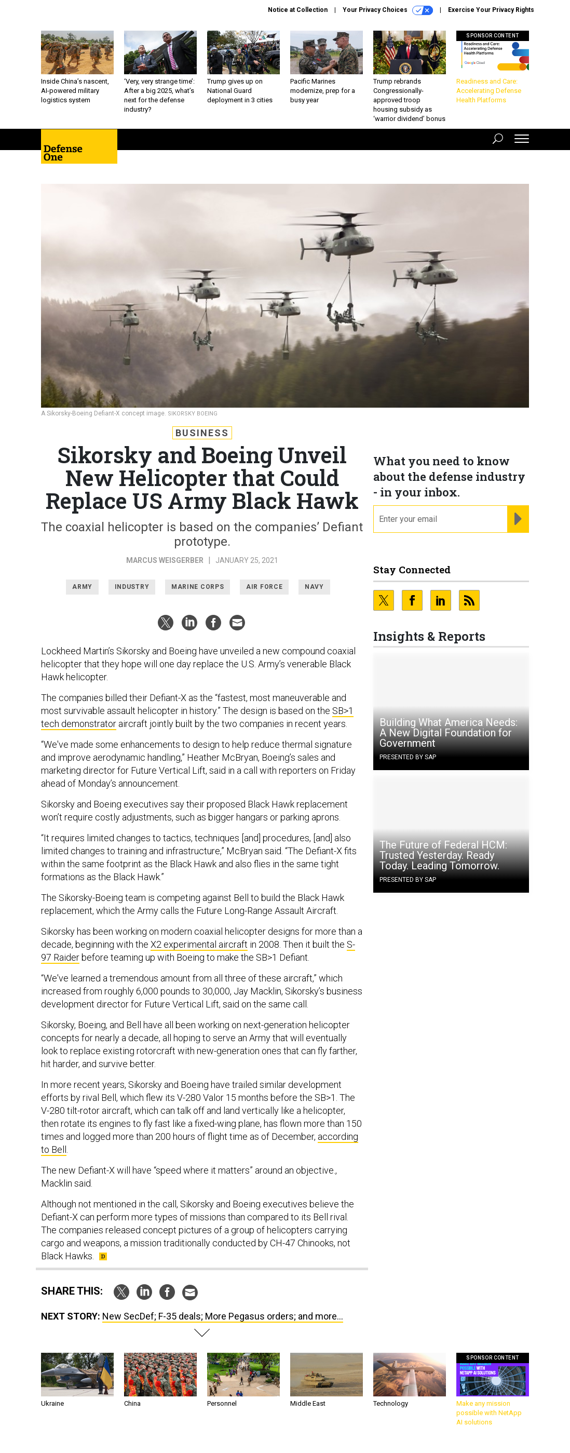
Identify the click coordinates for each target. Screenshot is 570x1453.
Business (202, 432)
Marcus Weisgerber (164, 560)
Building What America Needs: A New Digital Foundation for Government (448, 732)
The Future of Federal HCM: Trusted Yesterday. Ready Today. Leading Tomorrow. (443, 855)
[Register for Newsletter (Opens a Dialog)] (517, 519)
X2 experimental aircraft (199, 944)
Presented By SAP (407, 757)
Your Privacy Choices (388, 10)
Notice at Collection (298, 10)
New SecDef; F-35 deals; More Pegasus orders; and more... (222, 1316)
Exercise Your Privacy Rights (491, 10)
